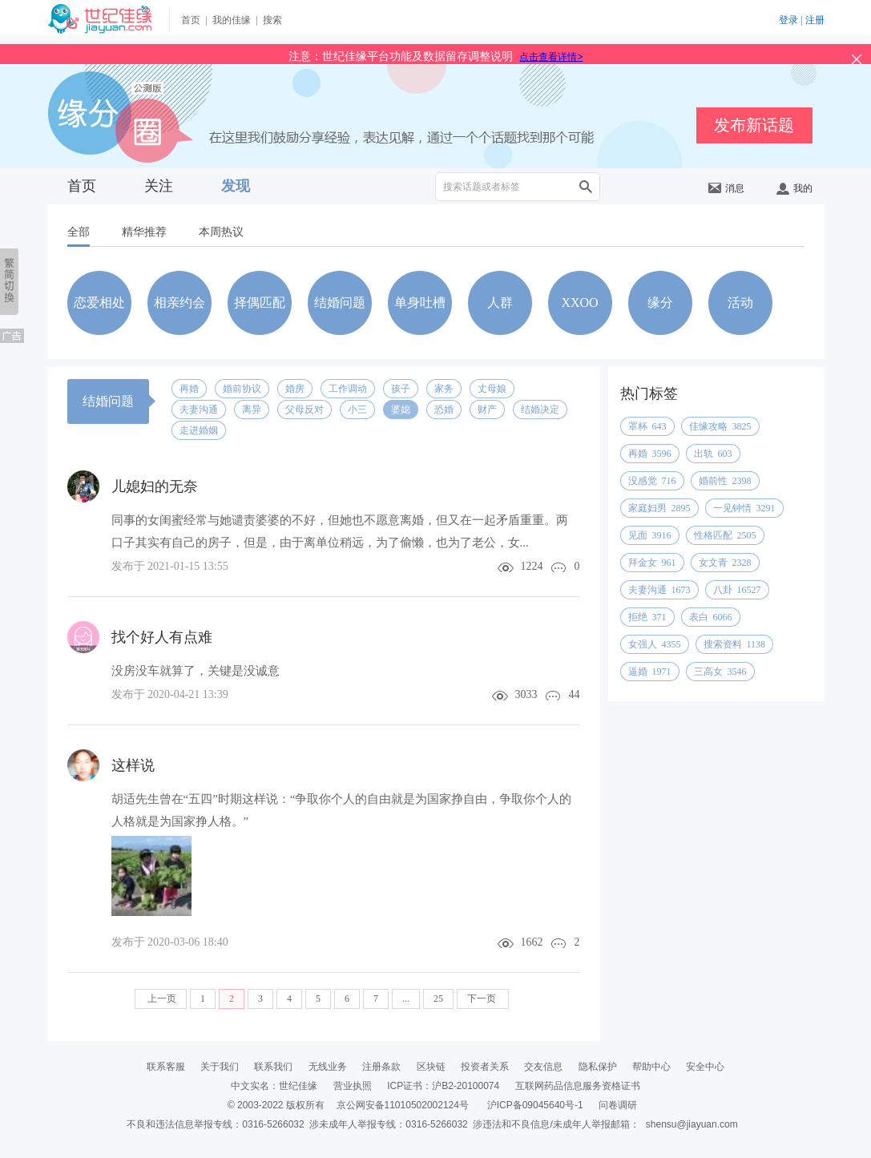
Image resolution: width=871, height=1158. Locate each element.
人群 (500, 302)
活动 (740, 302)
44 (574, 694)
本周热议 (221, 232)
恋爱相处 (99, 302)
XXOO (579, 302)
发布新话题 (754, 125)
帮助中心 (651, 1066)
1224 (532, 566)
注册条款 (381, 1066)
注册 (815, 20)
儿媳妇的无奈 (154, 486)
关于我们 (219, 1066)
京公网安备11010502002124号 (403, 1105)
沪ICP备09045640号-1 (535, 1105)
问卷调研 (618, 1105)
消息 (726, 188)
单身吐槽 (420, 302)
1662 (532, 942)
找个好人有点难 (161, 637)
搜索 (272, 20)
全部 (78, 232)
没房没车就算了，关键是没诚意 (195, 670)
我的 (794, 188)
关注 (158, 186)
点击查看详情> (551, 57)
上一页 (160, 998)
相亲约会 (179, 302)
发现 (235, 186)
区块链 (431, 1066)
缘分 (660, 302)
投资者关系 (485, 1066)
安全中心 (705, 1066)
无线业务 (327, 1066)
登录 (788, 20)
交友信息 (543, 1066)
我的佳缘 (231, 20)
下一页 (482, 998)
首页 (190, 20)
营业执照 (352, 1085)
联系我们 (273, 1066)
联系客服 (166, 1066)
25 (438, 998)
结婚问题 (339, 302)
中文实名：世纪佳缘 (274, 1085)
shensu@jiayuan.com (692, 1124)
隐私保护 (598, 1066)
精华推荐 (144, 232)
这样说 (133, 765)
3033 (526, 694)
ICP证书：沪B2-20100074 (443, 1085)
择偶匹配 (259, 302)
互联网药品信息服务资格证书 (577, 1085)
